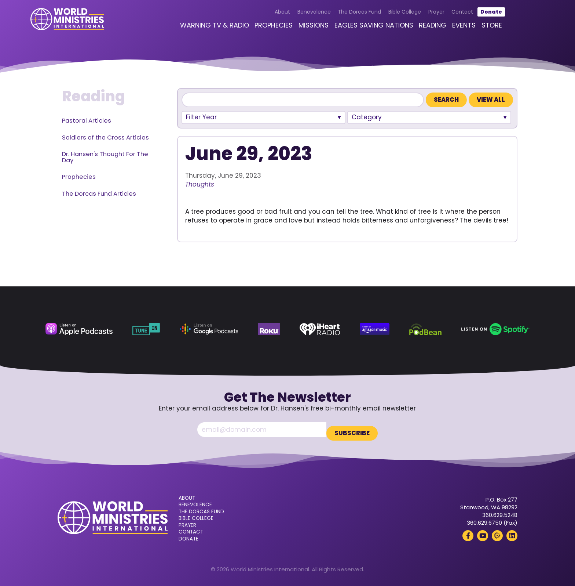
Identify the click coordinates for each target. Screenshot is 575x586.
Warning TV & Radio (199, 28)
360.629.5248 (499, 511)
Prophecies (258, 28)
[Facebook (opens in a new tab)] (467, 532)
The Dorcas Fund (344, 15)
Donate (476, 15)
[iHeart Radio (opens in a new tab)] (320, 329)
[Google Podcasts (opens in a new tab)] (209, 329)
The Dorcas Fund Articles (99, 193)
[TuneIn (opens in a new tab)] (146, 329)
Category (367, 117)
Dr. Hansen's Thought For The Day (105, 157)
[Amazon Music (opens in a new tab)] (374, 329)
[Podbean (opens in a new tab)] (425, 329)
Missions (298, 28)
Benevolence (299, 15)
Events (449, 28)
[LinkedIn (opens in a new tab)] (511, 532)
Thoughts (199, 184)
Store (476, 28)
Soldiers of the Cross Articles (105, 137)
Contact (447, 15)
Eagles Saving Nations (358, 28)
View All (491, 99)
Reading (417, 28)
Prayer (421, 15)
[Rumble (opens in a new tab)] (497, 532)
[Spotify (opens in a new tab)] (495, 329)
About (267, 15)
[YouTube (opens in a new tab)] (482, 532)
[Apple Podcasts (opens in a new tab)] (79, 329)
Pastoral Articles (86, 120)
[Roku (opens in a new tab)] (268, 329)
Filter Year (201, 117)
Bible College (389, 15)
